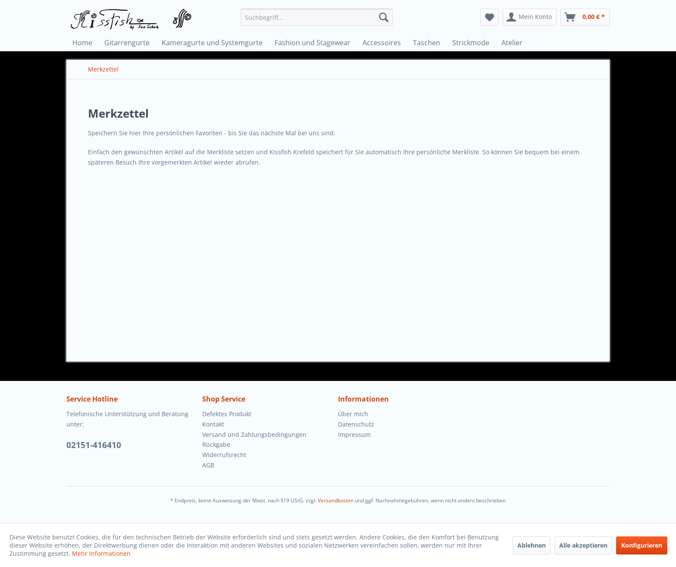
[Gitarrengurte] (127, 42)
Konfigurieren (641, 545)
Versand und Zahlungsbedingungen (254, 434)
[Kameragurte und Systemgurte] (212, 42)
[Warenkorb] (585, 17)
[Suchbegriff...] (317, 17)
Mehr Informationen (101, 553)
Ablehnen (531, 545)
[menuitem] (317, 17)
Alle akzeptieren (583, 545)
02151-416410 (93, 445)
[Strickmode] (470, 42)
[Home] (82, 42)
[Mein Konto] (530, 17)
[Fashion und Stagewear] (313, 42)
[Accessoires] (382, 42)
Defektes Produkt (226, 414)
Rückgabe (216, 444)
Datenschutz (356, 424)
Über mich (353, 414)
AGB (208, 465)
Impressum (354, 434)
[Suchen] (384, 17)
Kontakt (213, 424)
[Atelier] (512, 42)
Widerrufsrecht (224, 455)
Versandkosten (336, 500)
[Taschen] (426, 42)
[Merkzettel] (489, 17)
